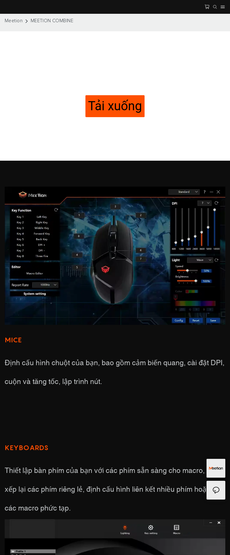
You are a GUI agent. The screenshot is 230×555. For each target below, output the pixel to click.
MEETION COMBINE (52, 20)
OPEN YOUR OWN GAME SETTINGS (115, 84)
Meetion (14, 20)
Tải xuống (115, 106)
